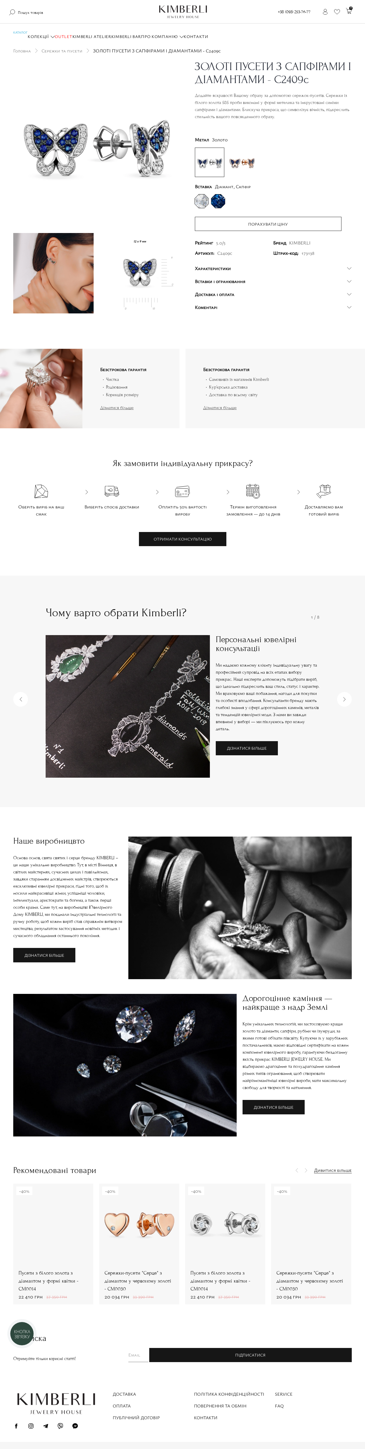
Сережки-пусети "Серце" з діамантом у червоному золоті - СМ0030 (52, 1281)
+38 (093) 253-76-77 (294, 11)
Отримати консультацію (183, 539)
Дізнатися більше (117, 407)
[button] (20, 699)
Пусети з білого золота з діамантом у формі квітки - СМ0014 (135, 1281)
